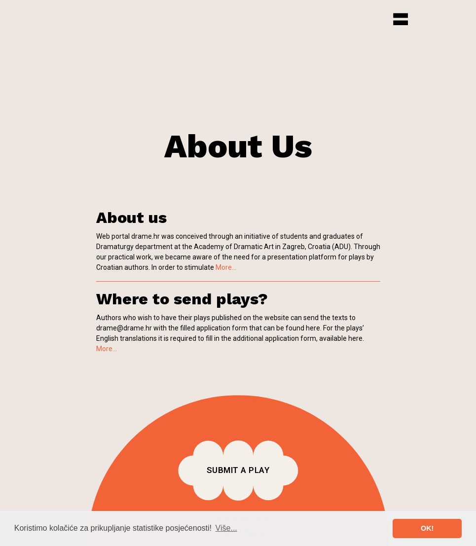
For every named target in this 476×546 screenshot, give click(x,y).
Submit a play (238, 470)
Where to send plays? (182, 299)
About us (131, 217)
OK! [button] (427, 528)
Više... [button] (226, 528)
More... (226, 267)
